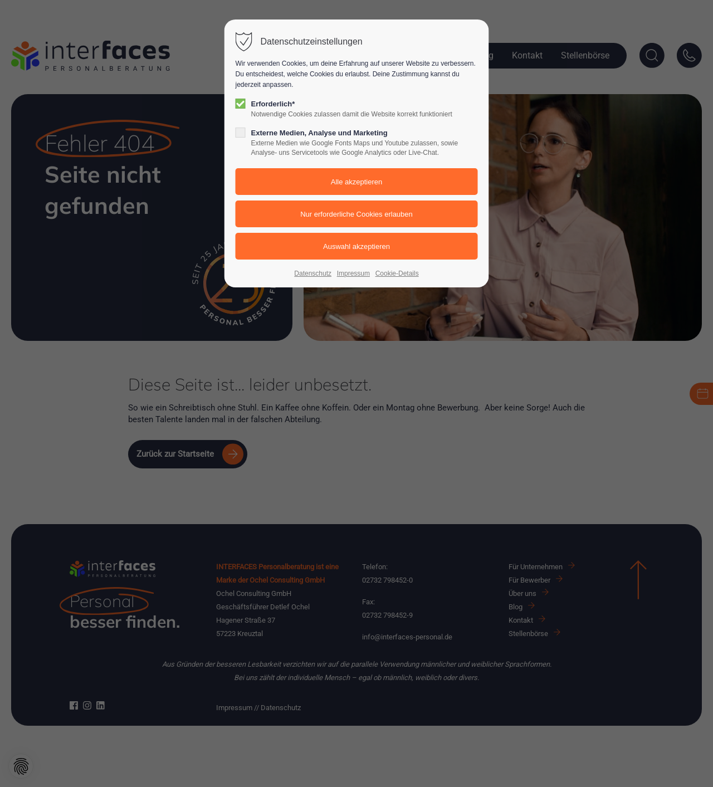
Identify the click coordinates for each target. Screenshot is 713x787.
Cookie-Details (397, 273)
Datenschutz (312, 273)
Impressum (353, 273)
